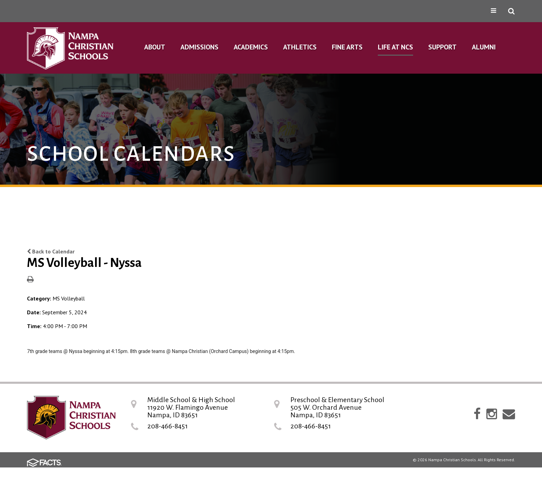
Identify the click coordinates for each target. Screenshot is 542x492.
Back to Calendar (51, 251)
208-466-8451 (167, 426)
